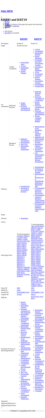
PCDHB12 (34, 268)
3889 (18, 288)
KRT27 (19, 248)
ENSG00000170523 (23, 292)
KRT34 (25, 250)
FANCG (40, 242)
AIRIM (37, 226)
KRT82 (38, 261)
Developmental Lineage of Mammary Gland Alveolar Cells (39, 207)
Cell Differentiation (25, 378)
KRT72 (33, 254)
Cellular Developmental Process (25, 367)
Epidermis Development (25, 140)
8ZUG (33, 298)
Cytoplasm (38, 391)
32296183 (15, 26)
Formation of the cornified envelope (25, 189)
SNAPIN (41, 279)
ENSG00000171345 (37, 292)
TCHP (33, 282)
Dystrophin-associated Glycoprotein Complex (39, 62)
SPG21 (33, 280)
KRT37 (19, 253)
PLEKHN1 (20, 274)
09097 (19, 290)
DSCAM (19, 241)
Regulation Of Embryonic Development (39, 383)
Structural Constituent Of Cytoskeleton (39, 98)
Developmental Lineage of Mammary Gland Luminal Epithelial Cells (40, 198)
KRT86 (33, 265)
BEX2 (33, 230)
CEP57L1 (34, 233)
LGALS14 (34, 266)
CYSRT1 (25, 239)
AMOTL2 (34, 228)
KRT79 (33, 259)
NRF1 (28, 271)
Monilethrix (24, 218)
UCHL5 (38, 284)
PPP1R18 (34, 273)
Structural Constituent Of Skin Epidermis (25, 108)
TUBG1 (41, 282)
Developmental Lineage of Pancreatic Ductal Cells (39, 190)
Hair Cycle (24, 144)
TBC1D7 (38, 280)
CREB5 (19, 239)
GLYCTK (38, 244)
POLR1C (42, 272)
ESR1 (40, 238)
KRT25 (24, 246)
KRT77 (33, 258)
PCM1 (40, 268)
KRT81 (33, 261)
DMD (33, 237)
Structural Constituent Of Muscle (39, 107)
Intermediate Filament (25, 68)
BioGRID (8, 33)
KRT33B (19, 250)
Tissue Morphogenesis (25, 347)
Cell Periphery (39, 84)
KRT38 (24, 253)
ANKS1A (26, 236)
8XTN (33, 296)
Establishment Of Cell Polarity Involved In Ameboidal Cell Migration (39, 369)
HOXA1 (24, 243)
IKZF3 (42, 245)
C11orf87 (20, 237)
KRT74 (33, 256)
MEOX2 (20, 269)
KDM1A (33, 247)
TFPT (37, 282)
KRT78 (38, 258)
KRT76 (38, 256)
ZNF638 (39, 286)
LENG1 (38, 265)
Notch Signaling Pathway (38, 133)
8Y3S (41, 296)
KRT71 (38, 252)
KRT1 (33, 249)
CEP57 (25, 237)
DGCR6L (39, 235)
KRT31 (24, 248)
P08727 (33, 294)
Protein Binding (23, 104)
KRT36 (24, 251)
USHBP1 (34, 286)
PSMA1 (39, 273)
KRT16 (24, 244)
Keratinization (25, 142)
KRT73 (38, 254)
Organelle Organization (25, 398)
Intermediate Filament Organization (25, 147)
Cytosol (23, 66)
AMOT (42, 226)
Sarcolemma (39, 74)
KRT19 (37, 39)
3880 (32, 288)
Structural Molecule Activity (38, 93)
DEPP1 (33, 235)
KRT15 (19, 244)
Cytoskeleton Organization (25, 361)
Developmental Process (25, 385)
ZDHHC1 (20, 276)
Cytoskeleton (39, 51)
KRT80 (38, 259)
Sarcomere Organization (39, 150)
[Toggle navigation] (1, 17)
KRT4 (42, 249)
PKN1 (33, 270)
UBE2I (33, 284)
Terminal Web (39, 86)
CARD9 (37, 230)
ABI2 (32, 226)
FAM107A (39, 240)
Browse (7, 22)
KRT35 (19, 251)
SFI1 (37, 275)
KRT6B (38, 251)
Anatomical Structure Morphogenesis (25, 356)
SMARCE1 (34, 279)
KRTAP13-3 (21, 266)
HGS (38, 245)
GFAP (33, 244)
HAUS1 (33, 245)
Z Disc (37, 72)
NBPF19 (26, 269)
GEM (24, 241)
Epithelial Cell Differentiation (39, 138)
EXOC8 (33, 240)
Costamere (38, 76)
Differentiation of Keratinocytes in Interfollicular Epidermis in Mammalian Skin (39, 180)
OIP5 (18, 273)
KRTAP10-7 (21, 259)
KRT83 (23, 39)
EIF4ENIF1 (34, 238)
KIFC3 (39, 247)
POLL (36, 272)
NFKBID (41, 266)
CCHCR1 (41, 231)
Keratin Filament (23, 72)
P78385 (19, 294)
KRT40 (24, 255)
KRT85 (38, 263)
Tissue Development (25, 394)
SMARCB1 (34, 277)
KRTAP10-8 (21, 260)
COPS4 (40, 233)
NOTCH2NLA (21, 271)
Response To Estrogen (39, 141)
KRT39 (19, 255)
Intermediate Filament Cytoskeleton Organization (25, 322)
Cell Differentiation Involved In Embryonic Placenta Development (39, 157)
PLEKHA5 (38, 270)
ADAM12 (20, 236)
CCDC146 (34, 231)
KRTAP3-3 (20, 267)
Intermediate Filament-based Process (25, 328)
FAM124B (34, 242)
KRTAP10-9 (21, 262)
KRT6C (33, 252)
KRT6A (33, 251)
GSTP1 (19, 243)
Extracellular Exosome (39, 82)
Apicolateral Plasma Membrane (39, 68)
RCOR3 (33, 275)
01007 (33, 290)
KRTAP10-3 (21, 257)
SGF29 (42, 275)
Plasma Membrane (38, 57)
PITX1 (23, 273)
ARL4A (40, 228)
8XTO (37, 296)
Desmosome (39, 377)
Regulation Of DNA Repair (39, 388)
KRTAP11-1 (21, 264)
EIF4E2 (37, 237)
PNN (32, 272)
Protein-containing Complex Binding (38, 118)
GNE (28, 241)
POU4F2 (27, 274)
